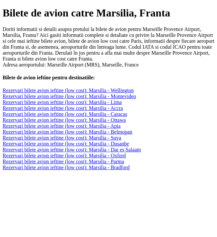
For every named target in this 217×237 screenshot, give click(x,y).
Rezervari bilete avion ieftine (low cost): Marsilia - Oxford (64, 155)
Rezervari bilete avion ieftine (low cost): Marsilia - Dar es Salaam (72, 149)
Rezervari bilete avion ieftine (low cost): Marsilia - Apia (62, 126)
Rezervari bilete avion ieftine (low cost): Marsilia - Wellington (68, 90)
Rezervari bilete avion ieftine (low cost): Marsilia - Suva (62, 138)
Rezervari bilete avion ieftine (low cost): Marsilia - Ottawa (64, 120)
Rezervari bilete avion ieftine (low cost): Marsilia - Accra (63, 108)
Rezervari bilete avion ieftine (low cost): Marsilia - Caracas (65, 114)
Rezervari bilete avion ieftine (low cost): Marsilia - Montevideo (69, 96)
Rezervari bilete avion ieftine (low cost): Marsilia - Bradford (66, 167)
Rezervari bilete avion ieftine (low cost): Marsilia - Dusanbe (66, 143)
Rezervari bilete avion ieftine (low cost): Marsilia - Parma (63, 161)
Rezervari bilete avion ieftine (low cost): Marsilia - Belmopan (67, 132)
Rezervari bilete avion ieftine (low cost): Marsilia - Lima (62, 102)
